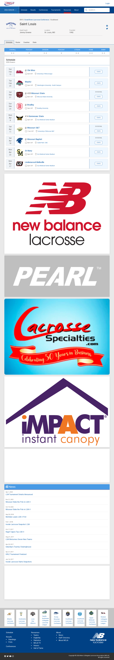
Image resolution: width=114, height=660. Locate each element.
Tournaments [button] (55, 10)
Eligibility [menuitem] (37, 638)
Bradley (30, 105)
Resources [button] (67, 10)
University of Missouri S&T (46, 131)
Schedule (9, 42)
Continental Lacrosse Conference (22, 621)
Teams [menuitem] (36, 635)
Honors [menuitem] (36, 646)
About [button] (76, 10)
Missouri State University (44, 97)
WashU (28, 82)
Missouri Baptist (34, 139)
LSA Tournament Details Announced (19, 494)
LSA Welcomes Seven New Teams (19, 539)
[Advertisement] (57, 466)
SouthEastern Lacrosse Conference (70, 621)
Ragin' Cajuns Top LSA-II (15, 532)
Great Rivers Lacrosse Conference (36, 20)
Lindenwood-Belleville (34, 162)
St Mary (28, 151)
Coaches (26, 42)
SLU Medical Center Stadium (46, 120)
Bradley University (42, 108)
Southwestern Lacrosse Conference (81, 621)
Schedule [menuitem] (24, 10)
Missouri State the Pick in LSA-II (18, 502)
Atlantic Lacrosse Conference (10, 621)
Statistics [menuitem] (37, 640)
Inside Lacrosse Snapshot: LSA (18, 524)
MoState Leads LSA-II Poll (16, 517)
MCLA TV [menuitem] (37, 643)
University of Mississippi (44, 74)
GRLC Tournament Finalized (16, 554)
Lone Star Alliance (32, 621)
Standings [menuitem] (12, 639)
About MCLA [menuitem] (63, 640)
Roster (18, 42)
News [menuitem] (61, 635)
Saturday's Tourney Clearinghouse (18, 547)
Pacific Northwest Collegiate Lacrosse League (45, 620)
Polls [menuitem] (10, 642)
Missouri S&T (33, 128)
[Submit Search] (86, 10)
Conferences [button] (43, 10)
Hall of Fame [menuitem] (38, 648)
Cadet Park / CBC (42, 142)
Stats (34, 42)
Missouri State (38, 93)
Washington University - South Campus (49, 85)
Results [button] (33, 10)
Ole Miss (31, 70)
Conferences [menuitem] (11, 646)
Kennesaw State (36, 116)
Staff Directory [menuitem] (64, 638)
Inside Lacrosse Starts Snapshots (19, 562)
